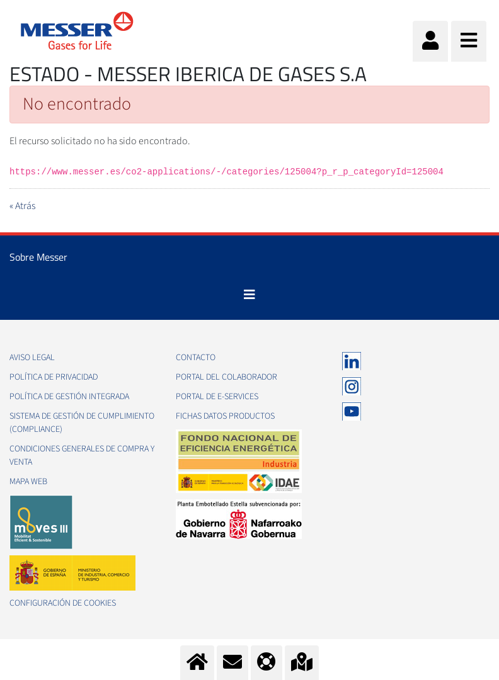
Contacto (195, 357)
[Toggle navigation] (249, 294)
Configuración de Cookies (62, 603)
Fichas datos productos (225, 416)
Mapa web (28, 481)
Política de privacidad (53, 377)
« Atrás (22, 206)
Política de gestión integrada (69, 396)
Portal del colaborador (226, 377)
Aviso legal (32, 357)
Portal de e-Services (217, 396)
